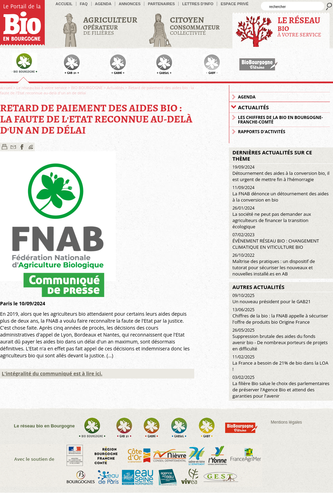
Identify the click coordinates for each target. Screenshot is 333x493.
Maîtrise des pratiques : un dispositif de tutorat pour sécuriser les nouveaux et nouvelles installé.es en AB (273, 264)
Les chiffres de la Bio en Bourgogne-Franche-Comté (280, 119)
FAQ (84, 4)
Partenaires (161, 4)
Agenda (103, 4)
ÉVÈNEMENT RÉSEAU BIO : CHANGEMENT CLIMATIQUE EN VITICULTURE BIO (275, 241)
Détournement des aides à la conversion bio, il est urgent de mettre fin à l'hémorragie (281, 173)
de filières (110, 25)
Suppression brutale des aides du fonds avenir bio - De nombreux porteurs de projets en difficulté (280, 339)
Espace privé (235, 4)
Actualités (115, 87)
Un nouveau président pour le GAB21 (271, 298)
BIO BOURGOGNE (87, 87)
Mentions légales (286, 422)
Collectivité (195, 25)
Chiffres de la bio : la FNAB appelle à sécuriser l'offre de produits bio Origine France (280, 316)
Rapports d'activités (261, 132)
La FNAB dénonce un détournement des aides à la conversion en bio (280, 194)
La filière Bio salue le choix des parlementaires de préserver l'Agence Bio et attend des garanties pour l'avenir (281, 386)
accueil (64, 4)
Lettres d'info (197, 4)
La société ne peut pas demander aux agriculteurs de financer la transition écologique (271, 217)
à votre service (299, 27)
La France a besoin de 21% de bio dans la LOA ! (280, 363)
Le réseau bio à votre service (41, 87)
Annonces (129, 4)
